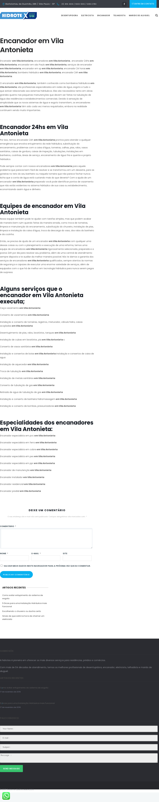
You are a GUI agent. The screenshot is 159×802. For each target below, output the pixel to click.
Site (65, 563)
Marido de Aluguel (147, 25)
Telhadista (127, 25)
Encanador (111, 25)
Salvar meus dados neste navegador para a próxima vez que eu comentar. (47, 575)
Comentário (8, 535)
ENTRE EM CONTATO (143, 4)
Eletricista (95, 25)
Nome (4, 563)
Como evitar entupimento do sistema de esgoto (22, 606)
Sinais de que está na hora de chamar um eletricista (23, 627)
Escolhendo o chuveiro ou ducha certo (21, 620)
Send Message (11, 778)
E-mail (36, 563)
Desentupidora (77, 25)
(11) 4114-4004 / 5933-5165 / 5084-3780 (78, 4)
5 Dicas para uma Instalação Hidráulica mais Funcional (24, 614)
